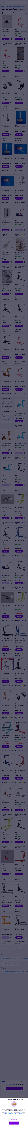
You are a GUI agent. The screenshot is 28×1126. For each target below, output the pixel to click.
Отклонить (14, 1119)
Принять (14, 1123)
